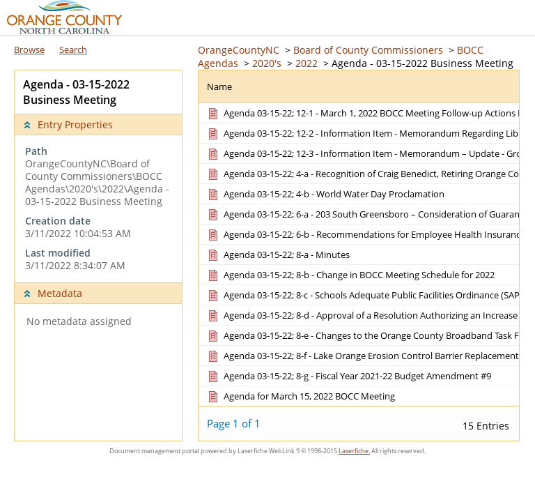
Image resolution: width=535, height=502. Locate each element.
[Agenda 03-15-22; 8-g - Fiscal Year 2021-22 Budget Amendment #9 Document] (348, 376)
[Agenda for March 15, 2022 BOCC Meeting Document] (300, 396)
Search (73, 49)
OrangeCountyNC (238, 49)
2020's (266, 63)
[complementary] (98, 208)
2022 (306, 63)
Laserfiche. (354, 450)
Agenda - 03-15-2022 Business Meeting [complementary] (76, 92)
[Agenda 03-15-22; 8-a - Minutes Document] (278, 254)
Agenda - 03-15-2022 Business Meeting (422, 63)
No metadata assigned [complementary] (79, 321)
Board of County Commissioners (368, 49)
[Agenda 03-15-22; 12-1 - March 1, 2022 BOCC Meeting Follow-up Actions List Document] (369, 113)
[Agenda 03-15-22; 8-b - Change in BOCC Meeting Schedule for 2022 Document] (350, 274)
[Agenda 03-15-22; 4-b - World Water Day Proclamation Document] (325, 194)
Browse (29, 49)
